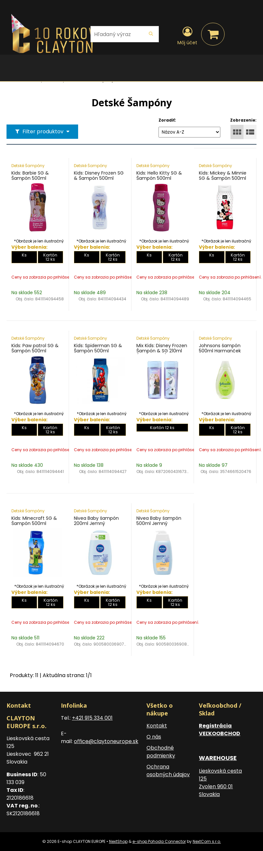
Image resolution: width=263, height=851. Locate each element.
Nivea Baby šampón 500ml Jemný (158, 521)
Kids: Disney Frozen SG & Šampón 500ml (99, 175)
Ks (24, 255)
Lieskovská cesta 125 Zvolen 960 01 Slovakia (220, 782)
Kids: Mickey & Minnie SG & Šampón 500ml (222, 175)
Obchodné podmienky (160, 751)
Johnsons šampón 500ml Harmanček (220, 348)
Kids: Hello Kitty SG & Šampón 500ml (159, 175)
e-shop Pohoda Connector (159, 841)
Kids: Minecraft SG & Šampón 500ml (34, 521)
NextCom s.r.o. (207, 841)
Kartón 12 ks (50, 257)
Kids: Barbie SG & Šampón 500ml (30, 175)
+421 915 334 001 (92, 718)
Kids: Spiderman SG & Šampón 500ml (98, 348)
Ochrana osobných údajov (168, 770)
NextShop (118, 841)
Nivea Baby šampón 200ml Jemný (96, 521)
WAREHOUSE (218, 758)
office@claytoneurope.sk (106, 741)
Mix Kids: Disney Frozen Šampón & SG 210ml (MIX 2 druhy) (161, 350)
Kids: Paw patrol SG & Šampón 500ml (35, 348)
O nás (153, 736)
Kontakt (156, 725)
